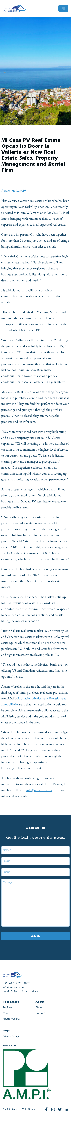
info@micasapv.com (39, 790)
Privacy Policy (11, 1036)
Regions (7, 1007)
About (39, 1007)
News (6, 1013)
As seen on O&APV (14, 190)
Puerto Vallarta (11, 1019)
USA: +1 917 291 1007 (16, 983)
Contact (40, 1013)
